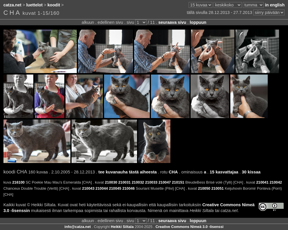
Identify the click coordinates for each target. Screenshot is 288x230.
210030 (111, 182)
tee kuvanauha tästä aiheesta (128, 172)
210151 (178, 182)
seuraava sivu (172, 22)
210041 (262, 182)
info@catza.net (78, 226)
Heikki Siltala (122, 226)
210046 (128, 188)
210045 (115, 188)
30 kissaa (251, 172)
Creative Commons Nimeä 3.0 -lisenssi (190, 226)
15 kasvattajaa (224, 172)
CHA (173, 172)
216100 (18, 182)
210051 (217, 188)
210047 (164, 182)
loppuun (198, 22)
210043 (88, 188)
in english (275, 5)
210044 (102, 188)
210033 (151, 182)
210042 (275, 182)
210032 (138, 182)
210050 (204, 188)
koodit (54, 5)
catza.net (12, 5)
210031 (124, 182)
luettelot (34, 5)
